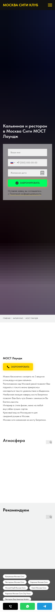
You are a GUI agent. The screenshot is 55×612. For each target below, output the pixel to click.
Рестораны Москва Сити (14, 582)
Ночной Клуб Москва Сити (15, 588)
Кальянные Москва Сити (14, 576)
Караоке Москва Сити (39, 582)
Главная (6, 318)
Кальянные (18, 318)
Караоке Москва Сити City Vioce (18, 594)
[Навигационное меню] (50, 5)
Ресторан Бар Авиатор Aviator (17, 599)
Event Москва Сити (39, 588)
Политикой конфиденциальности (25, 193)
